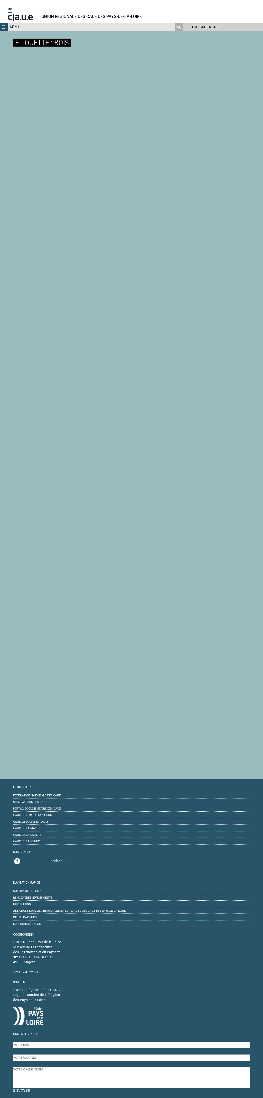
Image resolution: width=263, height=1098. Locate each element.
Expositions (22, 904)
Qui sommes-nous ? (27, 891)
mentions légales (27, 924)
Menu (14, 27)
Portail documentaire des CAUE (37, 808)
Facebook (57, 860)
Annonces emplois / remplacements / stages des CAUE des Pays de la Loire (69, 910)
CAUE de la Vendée (27, 841)
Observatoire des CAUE (30, 802)
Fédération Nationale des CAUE (37, 795)
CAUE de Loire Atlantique (32, 815)
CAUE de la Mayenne (28, 828)
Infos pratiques (24, 917)
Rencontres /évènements (32, 897)
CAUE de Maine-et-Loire (30, 821)
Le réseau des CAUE (204, 27)
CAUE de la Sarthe (27, 835)
